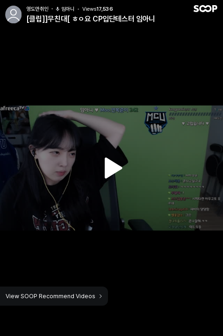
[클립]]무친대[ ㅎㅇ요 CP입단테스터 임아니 (90, 18)
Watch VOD (111, 168)
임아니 (65, 9)
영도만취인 (37, 9)
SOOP (205, 8)
